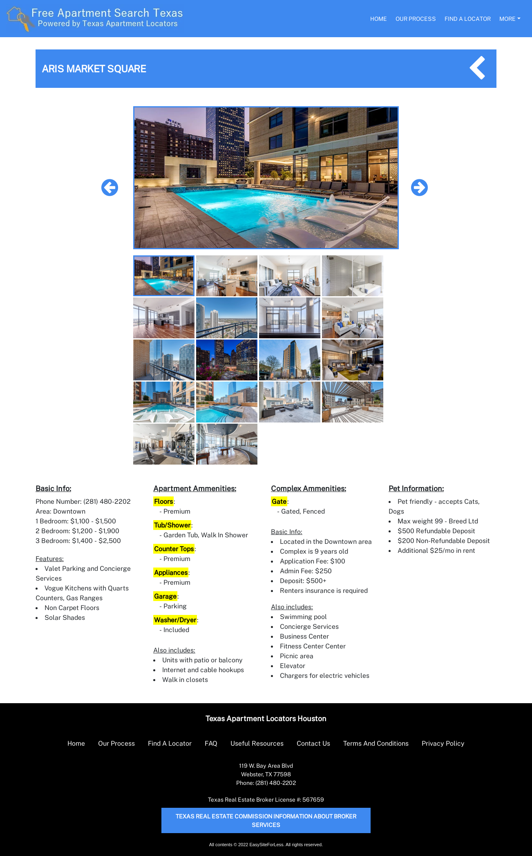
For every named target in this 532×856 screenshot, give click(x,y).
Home (378, 18)
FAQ (211, 743)
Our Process (416, 18)
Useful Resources (257, 743)
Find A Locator (468, 18)
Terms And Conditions (376, 743)
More (507, 18)
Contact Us (313, 743)
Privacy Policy (443, 743)
